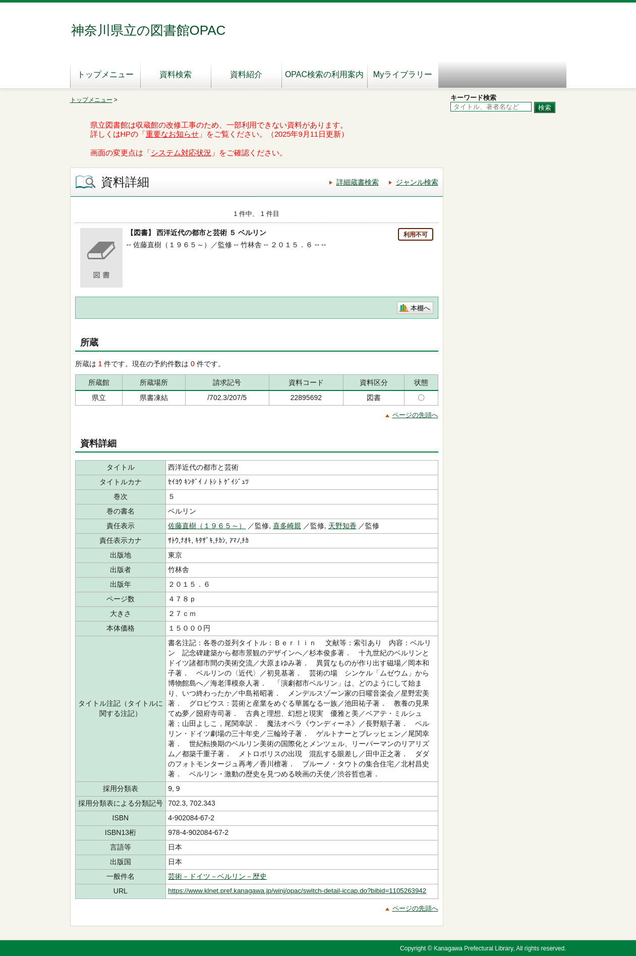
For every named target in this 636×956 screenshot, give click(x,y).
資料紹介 (246, 74)
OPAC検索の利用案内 (324, 74)
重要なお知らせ (172, 134)
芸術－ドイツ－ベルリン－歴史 (217, 876)
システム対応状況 (181, 153)
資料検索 (175, 74)
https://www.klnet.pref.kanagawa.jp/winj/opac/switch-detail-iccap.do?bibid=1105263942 (297, 890)
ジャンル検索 (417, 182)
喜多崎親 (287, 526)
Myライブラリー (402, 74)
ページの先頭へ (415, 415)
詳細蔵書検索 (357, 182)
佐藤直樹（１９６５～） (207, 526)
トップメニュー (105, 74)
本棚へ (420, 308)
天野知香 (342, 526)
